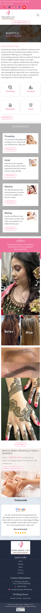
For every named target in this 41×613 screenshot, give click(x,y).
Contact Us (20, 573)
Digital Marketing (31, 606)
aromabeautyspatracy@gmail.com (20, 589)
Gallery (20, 567)
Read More (7, 118)
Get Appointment (20, 22)
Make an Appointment (12, 468)
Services (20, 570)
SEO (24, 606)
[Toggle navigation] (38, 15)
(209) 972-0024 (6, 4)
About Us (20, 564)
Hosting (20, 606)
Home (20, 561)
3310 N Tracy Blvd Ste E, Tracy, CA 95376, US (15, 1)
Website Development (11, 606)
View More (10, 149)
